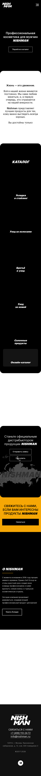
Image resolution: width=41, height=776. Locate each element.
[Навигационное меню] (37, 5)
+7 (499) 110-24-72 (21, 733)
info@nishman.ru (20, 736)
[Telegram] (20, 763)
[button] (20, 451)
